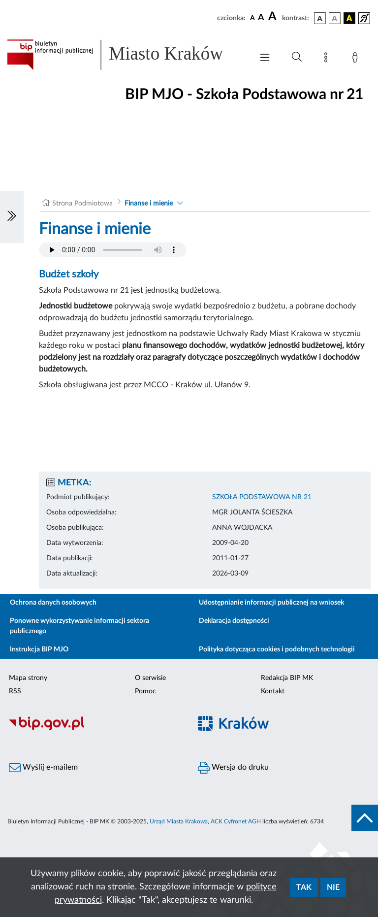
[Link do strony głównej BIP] (125, 54)
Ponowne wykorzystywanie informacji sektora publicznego (79, 626)
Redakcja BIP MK (287, 678)
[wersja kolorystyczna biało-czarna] (334, 18)
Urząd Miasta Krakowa (179, 821)
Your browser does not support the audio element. (113, 249)
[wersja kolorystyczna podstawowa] (320, 18)
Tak (304, 887)
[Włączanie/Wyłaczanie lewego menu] (12, 217)
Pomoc (145, 691)
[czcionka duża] (273, 17)
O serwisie (150, 678)
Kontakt (272, 691)
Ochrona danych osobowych (53, 602)
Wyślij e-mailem (43, 768)
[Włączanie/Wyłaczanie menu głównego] (264, 58)
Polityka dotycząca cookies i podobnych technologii (277, 649)
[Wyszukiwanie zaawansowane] (297, 57)
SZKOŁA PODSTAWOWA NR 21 (262, 497)
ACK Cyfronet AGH (236, 821)
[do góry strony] (364, 818)
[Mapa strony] (328, 59)
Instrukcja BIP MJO (39, 649)
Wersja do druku (233, 768)
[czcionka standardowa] (252, 18)
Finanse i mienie (149, 203)
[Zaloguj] (356, 59)
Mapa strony (28, 678)
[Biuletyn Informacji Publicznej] (94, 729)
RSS (15, 691)
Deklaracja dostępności (234, 620)
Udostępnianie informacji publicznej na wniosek (271, 602)
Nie (333, 887)
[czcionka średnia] (261, 18)
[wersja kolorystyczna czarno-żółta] (349, 18)
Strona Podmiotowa (82, 203)
